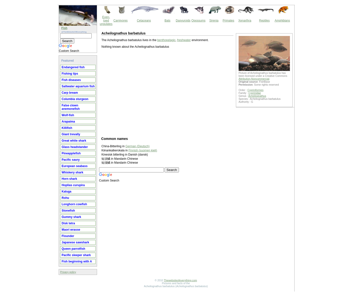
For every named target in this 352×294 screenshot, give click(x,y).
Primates (228, 20)
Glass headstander (75, 147)
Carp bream (70, 92)
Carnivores (120, 20)
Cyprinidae (254, 92)
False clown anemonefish (71, 107)
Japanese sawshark (75, 242)
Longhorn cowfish (74, 204)
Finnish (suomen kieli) (143, 150)
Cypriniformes (255, 90)
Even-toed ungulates (106, 20)
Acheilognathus (257, 95)
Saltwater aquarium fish (78, 86)
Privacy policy (68, 272)
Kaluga (66, 191)
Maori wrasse (71, 229)
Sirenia (213, 20)
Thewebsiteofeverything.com (180, 280)
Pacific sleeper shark (76, 255)
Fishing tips (70, 73)
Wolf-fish (68, 115)
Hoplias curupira (73, 185)
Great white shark (74, 140)
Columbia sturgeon (75, 99)
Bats (167, 20)
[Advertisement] (167, 92)
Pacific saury (71, 159)
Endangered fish (73, 67)
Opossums (198, 20)
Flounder (68, 236)
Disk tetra (68, 223)
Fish (64, 28)
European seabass (75, 166)
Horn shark (69, 179)
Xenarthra (244, 20)
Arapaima (68, 121)
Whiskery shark (72, 172)
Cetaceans (144, 20)
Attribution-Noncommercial (254, 78)
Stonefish (68, 210)
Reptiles (264, 20)
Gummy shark (71, 217)
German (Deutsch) (137, 146)
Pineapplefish (71, 153)
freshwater (184, 40)
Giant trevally (71, 134)
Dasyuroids (183, 20)
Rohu (65, 198)
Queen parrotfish (73, 248)
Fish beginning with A (77, 261)
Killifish (67, 128)
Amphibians (282, 20)
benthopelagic (166, 40)
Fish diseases (71, 80)
